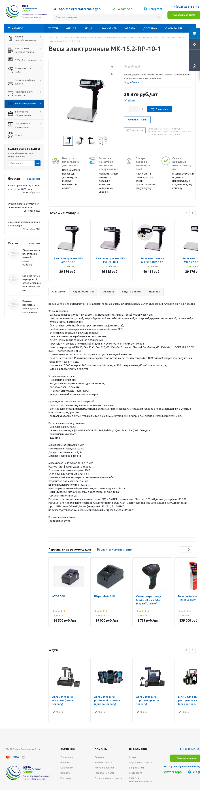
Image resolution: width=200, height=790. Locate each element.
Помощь (101, 749)
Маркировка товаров (140, 762)
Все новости (34, 179)
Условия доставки (104, 767)
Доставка (150, 28)
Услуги (53, 28)
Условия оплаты (103, 762)
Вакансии (65, 773)
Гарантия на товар (104, 773)
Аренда (71, 28)
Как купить (109, 28)
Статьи (133, 757)
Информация (138, 749)
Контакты (65, 778)
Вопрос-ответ (136, 767)
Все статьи (35, 243)
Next (192, 213)
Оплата (130, 28)
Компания (67, 749)
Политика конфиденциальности (140, 779)
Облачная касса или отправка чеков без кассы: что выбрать (31, 257)
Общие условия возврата (108, 778)
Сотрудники (66, 767)
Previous (186, 213)
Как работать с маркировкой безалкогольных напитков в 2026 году (31, 282)
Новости (64, 762)
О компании (173, 28)
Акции (88, 28)
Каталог (17, 28)
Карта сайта (135, 773)
